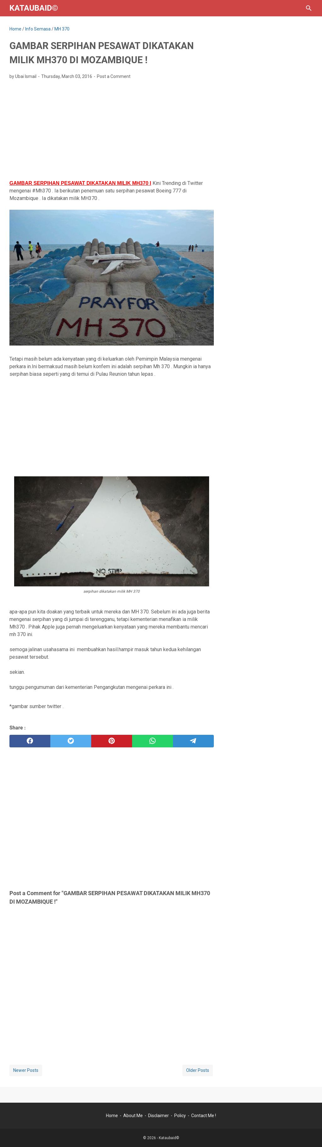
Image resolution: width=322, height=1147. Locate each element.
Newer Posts (25, 1070)
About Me (133, 1115)
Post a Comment (113, 76)
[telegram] (193, 741)
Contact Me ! (203, 1115)
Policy (180, 1115)
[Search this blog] (309, 8)
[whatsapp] (152, 741)
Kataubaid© (33, 8)
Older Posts (197, 1070)
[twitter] (70, 741)
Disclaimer (158, 1115)
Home (112, 1115)
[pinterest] (111, 741)
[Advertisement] (111, 131)
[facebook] (29, 741)
